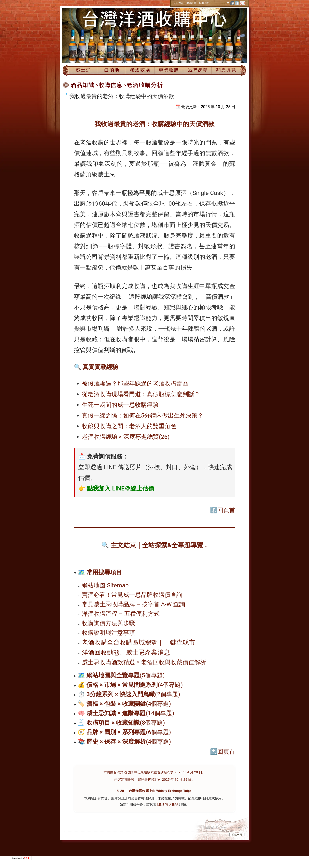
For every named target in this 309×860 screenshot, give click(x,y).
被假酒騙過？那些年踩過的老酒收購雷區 (135, 383)
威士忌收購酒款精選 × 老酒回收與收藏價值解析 (144, 662)
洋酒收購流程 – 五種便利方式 (121, 613)
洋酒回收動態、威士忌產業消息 (126, 652)
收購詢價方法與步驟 (108, 623)
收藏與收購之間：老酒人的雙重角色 (129, 426)
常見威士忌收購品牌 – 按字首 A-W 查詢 (133, 604)
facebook (233, 3)
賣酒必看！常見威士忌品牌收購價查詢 (132, 594)
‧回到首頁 (178, 3)
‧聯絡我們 (191, 3)
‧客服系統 (204, 3)
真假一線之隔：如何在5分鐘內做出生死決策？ (142, 415)
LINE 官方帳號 (168, 805)
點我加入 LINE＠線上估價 (120, 488)
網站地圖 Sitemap (105, 585)
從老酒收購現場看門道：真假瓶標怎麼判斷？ (141, 394)
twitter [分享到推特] (237, 3)
